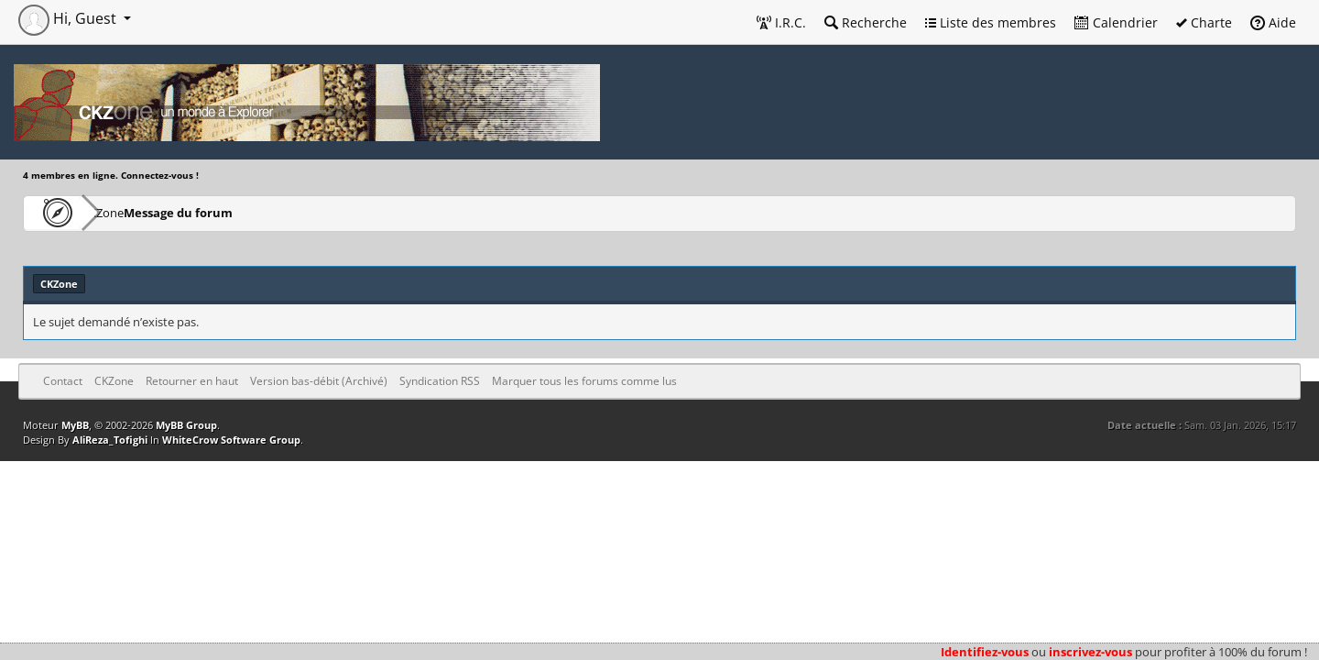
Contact (62, 381)
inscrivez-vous (1090, 652)
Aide (1273, 22)
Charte (1204, 22)
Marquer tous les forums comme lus (584, 381)
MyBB (75, 425)
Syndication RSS (439, 381)
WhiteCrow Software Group (231, 439)
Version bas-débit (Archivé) (318, 381)
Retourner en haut (192, 381)
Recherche (865, 22)
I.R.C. (781, 22)
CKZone (128, 212)
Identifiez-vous (985, 652)
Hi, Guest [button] (69, 18)
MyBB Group (186, 425)
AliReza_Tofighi (109, 439)
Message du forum (233, 212)
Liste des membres (990, 22)
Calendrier (1116, 22)
